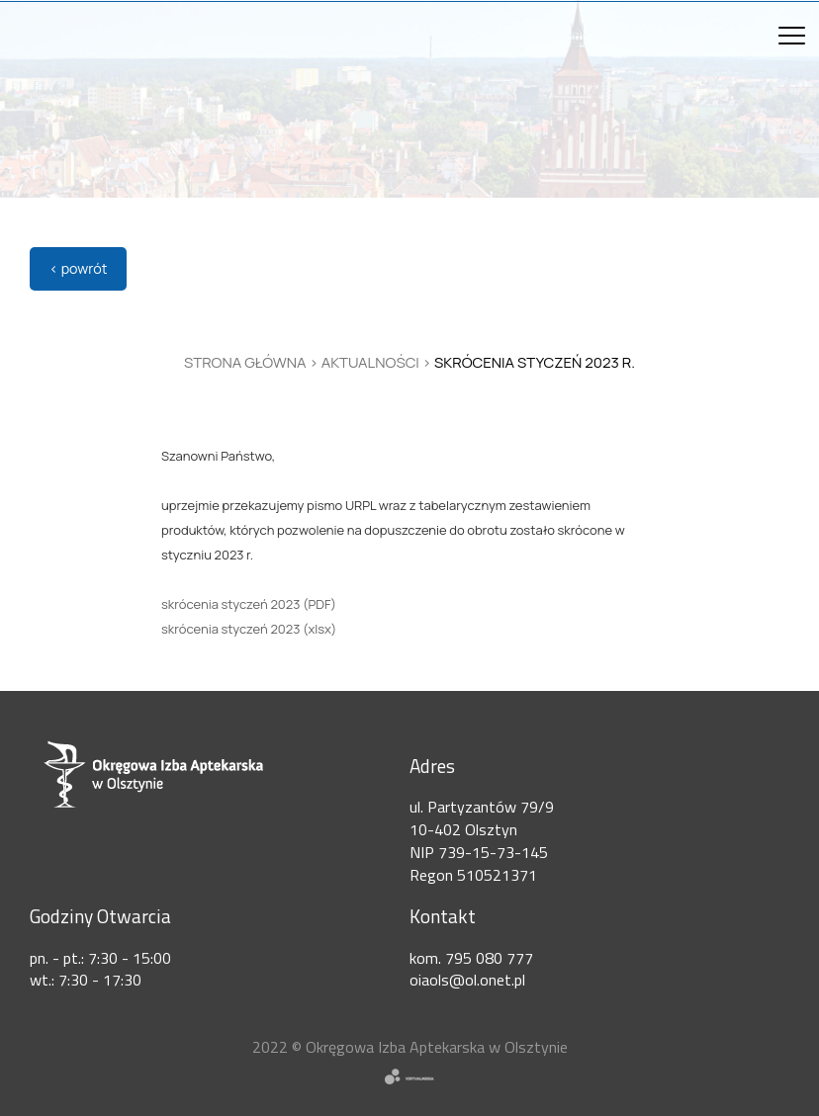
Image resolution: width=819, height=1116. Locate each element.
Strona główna (245, 362)
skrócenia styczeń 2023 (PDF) (248, 604)
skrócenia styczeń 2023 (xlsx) (248, 629)
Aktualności (370, 362)
